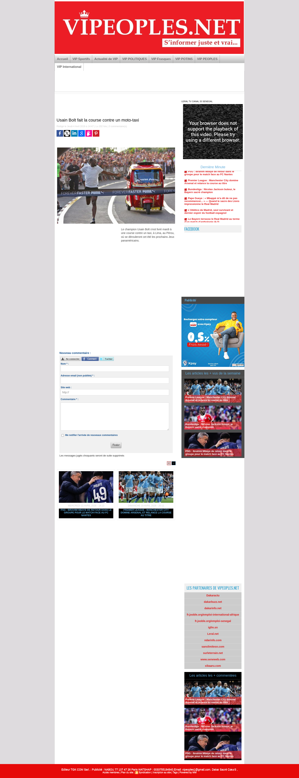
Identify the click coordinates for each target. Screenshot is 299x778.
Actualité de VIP (106, 59)
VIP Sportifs (81, 59)
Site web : (66, 387)
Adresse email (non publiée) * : (78, 375)
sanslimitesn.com (213, 646)
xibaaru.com (213, 665)
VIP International (69, 66)
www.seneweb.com (213, 659)
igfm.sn (213, 627)
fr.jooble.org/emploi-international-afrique (213, 614)
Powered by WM (188, 772)
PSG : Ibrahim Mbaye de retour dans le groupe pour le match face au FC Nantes (86, 513)
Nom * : (65, 363)
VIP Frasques (161, 59)
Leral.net (212, 633)
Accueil (62, 59)
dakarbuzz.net (213, 601)
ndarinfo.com (213, 640)
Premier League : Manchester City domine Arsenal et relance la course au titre (146, 513)
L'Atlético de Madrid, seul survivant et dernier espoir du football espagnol (208, 213)
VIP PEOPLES (207, 59)
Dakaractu (213, 595)
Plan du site (127, 772)
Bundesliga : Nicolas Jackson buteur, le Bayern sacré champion (209, 192)
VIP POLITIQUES (134, 59)
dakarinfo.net (213, 608)
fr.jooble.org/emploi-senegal (213, 621)
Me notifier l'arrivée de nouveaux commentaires (91, 435)
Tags (175, 772)
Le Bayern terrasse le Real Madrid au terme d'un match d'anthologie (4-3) (212, 221)
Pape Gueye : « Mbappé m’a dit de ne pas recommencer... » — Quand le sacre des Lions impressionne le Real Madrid (211, 202)
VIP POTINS (184, 59)
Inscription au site (162, 772)
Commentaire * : (69, 399)
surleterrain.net (213, 653)
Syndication (145, 772)
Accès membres (110, 772)
